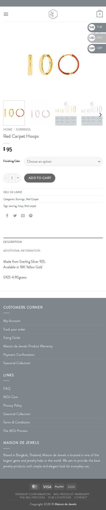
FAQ (6, 388)
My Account (11, 320)
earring (13, 206)
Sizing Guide (11, 337)
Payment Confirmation (19, 354)
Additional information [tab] (21, 251)
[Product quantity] (11, 178)
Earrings (23, 129)
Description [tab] (12, 242)
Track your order (14, 329)
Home (7, 129)
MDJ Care (10, 396)
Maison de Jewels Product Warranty (28, 346)
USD (96, 37)
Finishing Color (11, 161)
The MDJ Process (15, 430)
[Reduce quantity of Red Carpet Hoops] (5, 178)
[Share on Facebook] (7, 215)
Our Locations (59, 498)
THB (95, 27)
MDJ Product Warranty (71, 494)
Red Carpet (32, 199)
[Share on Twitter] (15, 215)
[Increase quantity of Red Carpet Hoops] (18, 178)
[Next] (100, 115)
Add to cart (40, 178)
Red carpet (30, 206)
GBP (95, 48)
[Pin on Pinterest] (30, 215)
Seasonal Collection (16, 363)
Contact (80, 498)
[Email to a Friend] (23, 215)
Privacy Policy (12, 405)
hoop (20, 206)
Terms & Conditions (16, 422)
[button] (5, 14)
